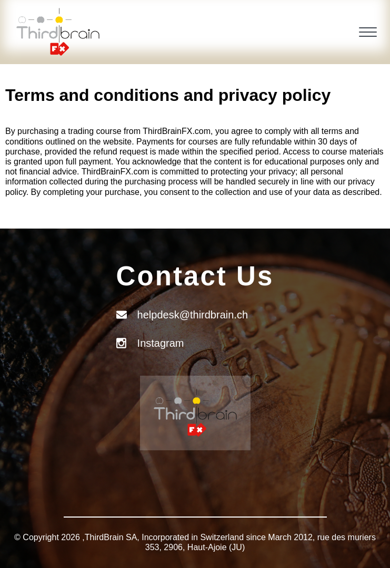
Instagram (160, 343)
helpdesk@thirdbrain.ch (192, 315)
